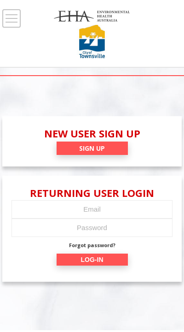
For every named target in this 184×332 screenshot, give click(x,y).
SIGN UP (92, 148)
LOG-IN (92, 259)
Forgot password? (92, 245)
